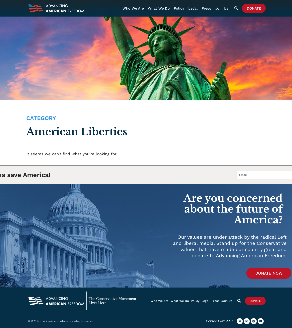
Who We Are (133, 8)
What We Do (159, 8)
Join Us (221, 8)
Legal (193, 8)
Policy (179, 8)
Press (206, 8)
